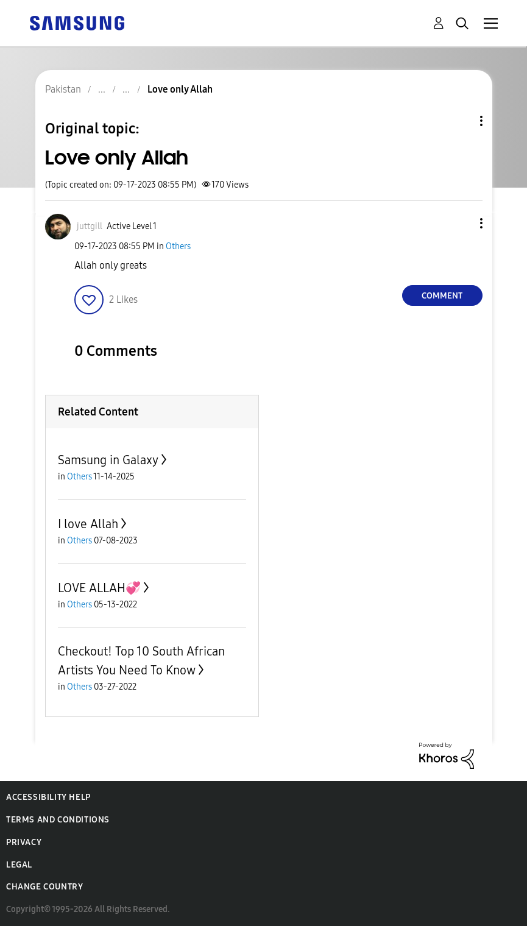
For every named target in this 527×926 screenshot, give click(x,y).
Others (178, 246)
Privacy (23, 842)
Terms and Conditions (58, 820)
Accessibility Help (48, 797)
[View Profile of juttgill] (89, 226)
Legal (19, 865)
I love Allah (88, 524)
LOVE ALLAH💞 (99, 588)
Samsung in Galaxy (108, 460)
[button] (461, 223)
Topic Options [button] (461, 120)
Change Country (44, 887)
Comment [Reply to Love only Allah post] (442, 296)
